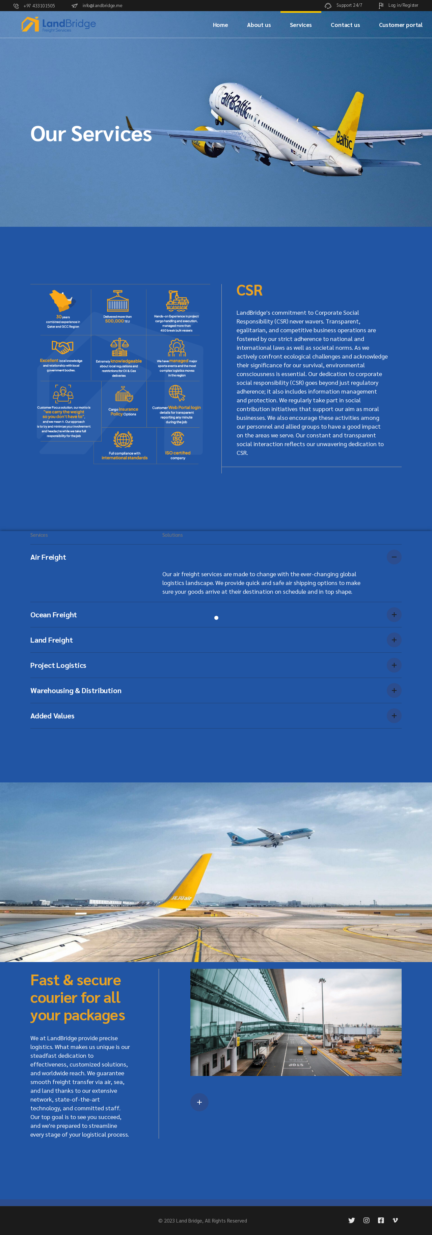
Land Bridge (189, 1220)
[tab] (216, 556)
